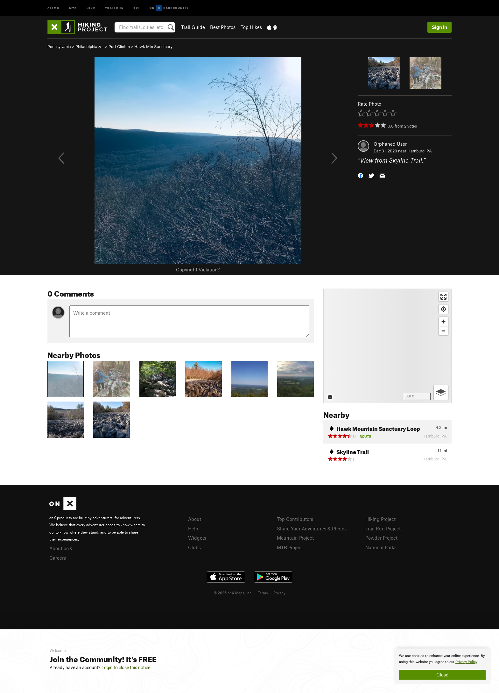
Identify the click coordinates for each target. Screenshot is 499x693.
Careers (57, 558)
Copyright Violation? (198, 269)
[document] (442, 666)
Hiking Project (380, 519)
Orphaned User (390, 144)
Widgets (197, 538)
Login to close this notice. (126, 667)
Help (193, 528)
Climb (53, 8)
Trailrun (114, 8)
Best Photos (222, 27)
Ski (136, 8)
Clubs (194, 547)
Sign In (439, 27)
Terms (263, 593)
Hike (91, 8)
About (194, 519)
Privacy (279, 593)
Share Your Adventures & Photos (312, 528)
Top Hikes (251, 27)
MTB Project (290, 547)
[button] (360, 175)
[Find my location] (443, 309)
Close (442, 674)
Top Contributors (295, 519)
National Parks (381, 547)
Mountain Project (295, 538)
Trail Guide (193, 27)
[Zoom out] (443, 330)
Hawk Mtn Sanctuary (153, 46)
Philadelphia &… (89, 46)
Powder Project (381, 538)
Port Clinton (119, 46)
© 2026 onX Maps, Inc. (233, 593)
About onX (60, 548)
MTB (73, 8)
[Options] (441, 392)
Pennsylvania (59, 46)
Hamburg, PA (419, 150)
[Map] (387, 346)
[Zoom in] (443, 321)
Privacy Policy (466, 662)
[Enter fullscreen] (443, 296)
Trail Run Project (383, 528)
